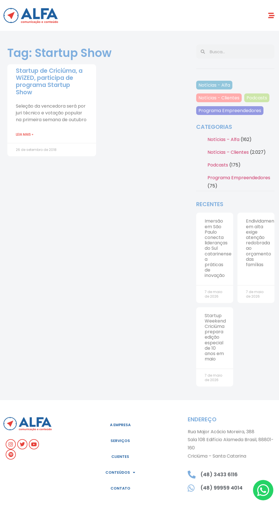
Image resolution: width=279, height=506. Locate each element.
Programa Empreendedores (229, 110)
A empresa (120, 425)
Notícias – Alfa (223, 139)
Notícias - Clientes (218, 98)
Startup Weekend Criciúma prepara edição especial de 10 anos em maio (215, 337)
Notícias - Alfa (214, 85)
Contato (120, 488)
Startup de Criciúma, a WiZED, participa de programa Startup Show (49, 81)
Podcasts (256, 98)
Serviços (120, 440)
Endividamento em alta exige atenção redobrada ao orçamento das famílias (262, 243)
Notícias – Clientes (228, 152)
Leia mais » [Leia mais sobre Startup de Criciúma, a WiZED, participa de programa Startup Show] (24, 134)
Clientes (120, 456)
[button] (271, 15)
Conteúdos (120, 472)
